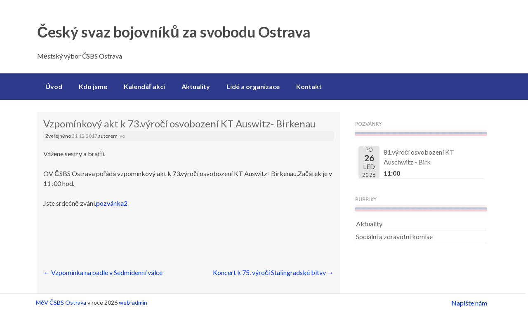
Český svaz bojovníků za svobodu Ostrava (174, 32)
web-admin (133, 302)
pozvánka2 (111, 203)
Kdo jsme (93, 86)
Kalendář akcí (144, 86)
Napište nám (469, 303)
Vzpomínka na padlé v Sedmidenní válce (103, 272)
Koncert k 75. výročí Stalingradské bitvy (273, 272)
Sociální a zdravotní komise (394, 236)
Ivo (121, 136)
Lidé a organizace (253, 86)
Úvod (53, 86)
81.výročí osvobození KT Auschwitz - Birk (419, 157)
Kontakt (309, 86)
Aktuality (196, 86)
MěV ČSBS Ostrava (61, 302)
